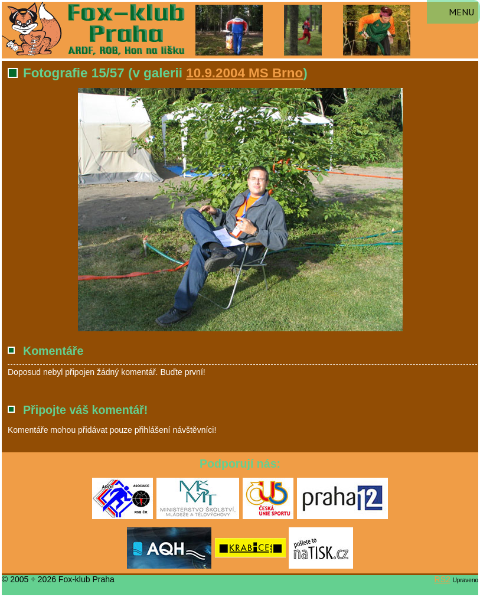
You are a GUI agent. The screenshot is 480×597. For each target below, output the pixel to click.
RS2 (442, 579)
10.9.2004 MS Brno (244, 73)
